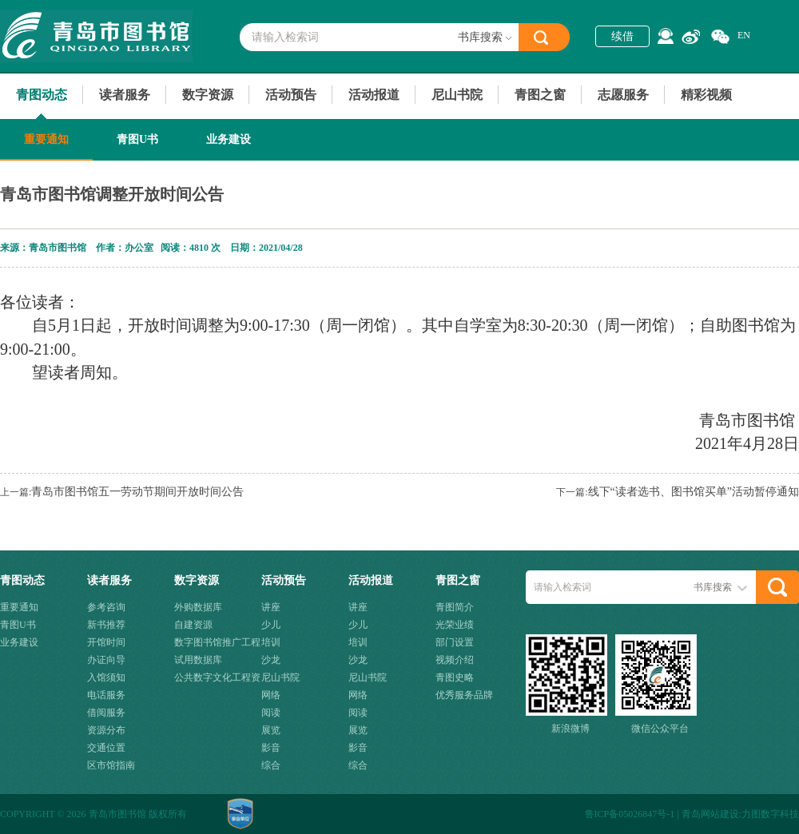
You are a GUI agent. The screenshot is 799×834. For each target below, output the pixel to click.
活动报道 (374, 94)
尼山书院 (457, 94)
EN (743, 35)
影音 (270, 747)
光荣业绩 (454, 624)
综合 (270, 765)
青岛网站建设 (710, 814)
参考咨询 (106, 607)
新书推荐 (106, 624)
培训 (270, 642)
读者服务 (124, 94)
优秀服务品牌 (464, 695)
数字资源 (207, 94)
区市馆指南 (111, 765)
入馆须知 (106, 677)
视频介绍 (454, 659)
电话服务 (106, 695)
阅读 (270, 712)
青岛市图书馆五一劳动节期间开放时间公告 (137, 492)
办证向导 (106, 659)
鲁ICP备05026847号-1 (630, 814)
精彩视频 (706, 94)
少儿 (270, 624)
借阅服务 (106, 712)
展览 (270, 730)
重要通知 (46, 139)
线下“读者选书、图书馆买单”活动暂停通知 (693, 492)
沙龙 (270, 659)
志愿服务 (623, 94)
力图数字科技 (770, 814)
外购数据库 (198, 607)
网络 (270, 695)
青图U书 (137, 139)
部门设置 (454, 642)
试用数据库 (198, 659)
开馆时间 (106, 642)
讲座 (270, 607)
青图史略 (454, 677)
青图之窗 (540, 94)
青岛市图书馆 (96, 36)
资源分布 (106, 730)
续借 (622, 36)
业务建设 (228, 139)
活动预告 (290, 94)
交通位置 (106, 747)
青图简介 (454, 607)
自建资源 (193, 624)
